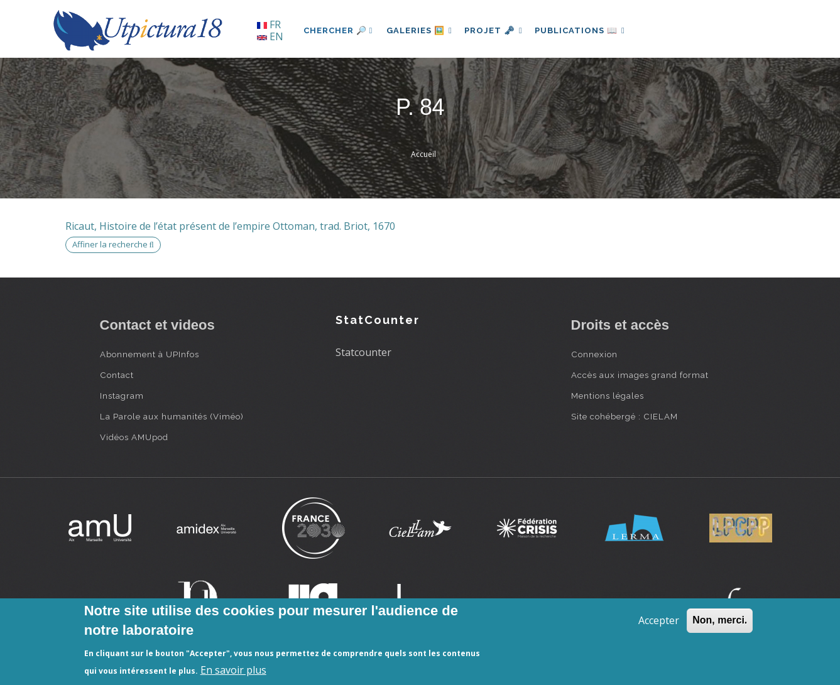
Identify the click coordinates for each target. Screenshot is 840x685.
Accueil (423, 154)
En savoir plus (233, 670)
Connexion (594, 354)
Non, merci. (719, 620)
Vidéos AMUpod (134, 437)
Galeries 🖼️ (421, 30)
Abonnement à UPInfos (149, 354)
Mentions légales (607, 396)
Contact (117, 375)
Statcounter (363, 352)
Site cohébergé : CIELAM (624, 416)
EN (270, 36)
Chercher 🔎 (338, 30)
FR (269, 24)
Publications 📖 (587, 30)
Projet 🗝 (498, 30)
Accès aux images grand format (640, 375)
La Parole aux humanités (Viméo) (172, 416)
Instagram (122, 396)
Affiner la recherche (113, 244)
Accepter (658, 620)
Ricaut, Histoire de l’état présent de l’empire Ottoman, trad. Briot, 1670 (230, 226)
